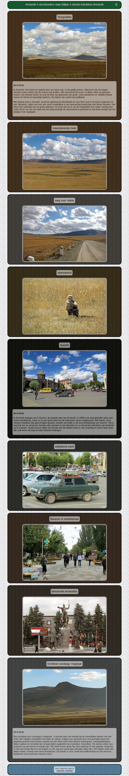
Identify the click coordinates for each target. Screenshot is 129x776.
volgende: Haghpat (64, 771)
